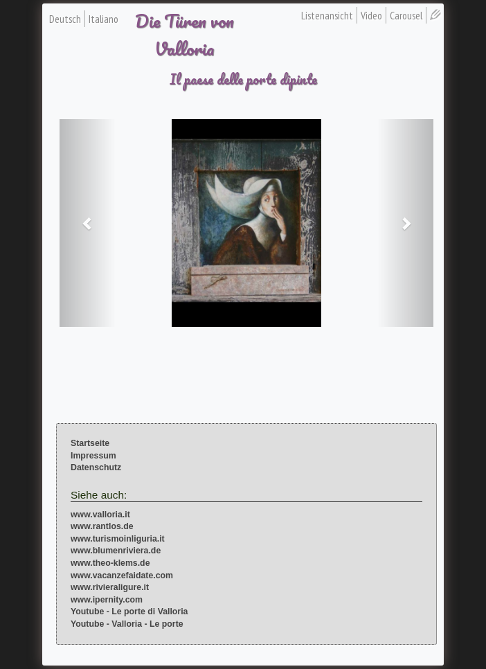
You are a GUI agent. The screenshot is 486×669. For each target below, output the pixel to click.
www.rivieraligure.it (110, 587)
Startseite (90, 443)
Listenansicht (327, 15)
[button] (88, 223)
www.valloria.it (100, 514)
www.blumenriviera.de (116, 550)
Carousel (406, 15)
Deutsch (65, 19)
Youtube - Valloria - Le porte (127, 624)
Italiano (103, 19)
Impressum (93, 456)
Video (371, 15)
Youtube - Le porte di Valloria (129, 611)
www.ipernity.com (107, 600)
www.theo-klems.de (110, 563)
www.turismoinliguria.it (118, 539)
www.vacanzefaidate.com (122, 575)
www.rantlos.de (102, 526)
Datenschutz (96, 467)
